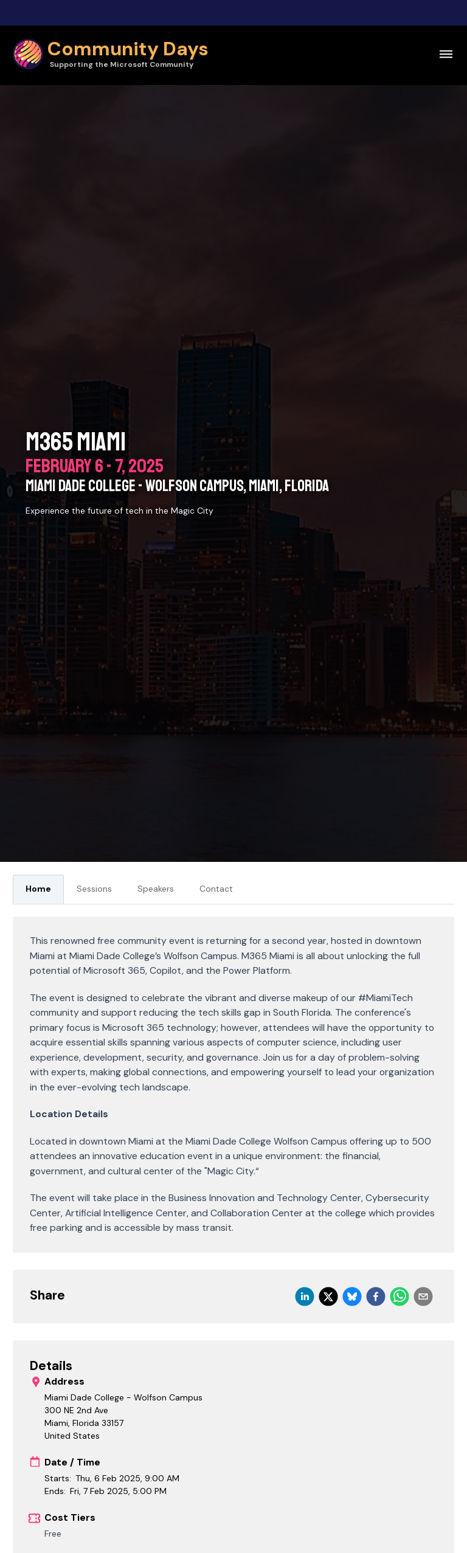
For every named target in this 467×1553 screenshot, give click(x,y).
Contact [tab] (216, 888)
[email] (423, 1296)
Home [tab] (38, 888)
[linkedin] (304, 1296)
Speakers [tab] (155, 888)
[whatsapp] (399, 1296)
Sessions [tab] (94, 888)
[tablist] (233, 890)
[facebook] (376, 1296)
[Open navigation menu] (445, 53)
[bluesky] (352, 1296)
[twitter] (328, 1296)
